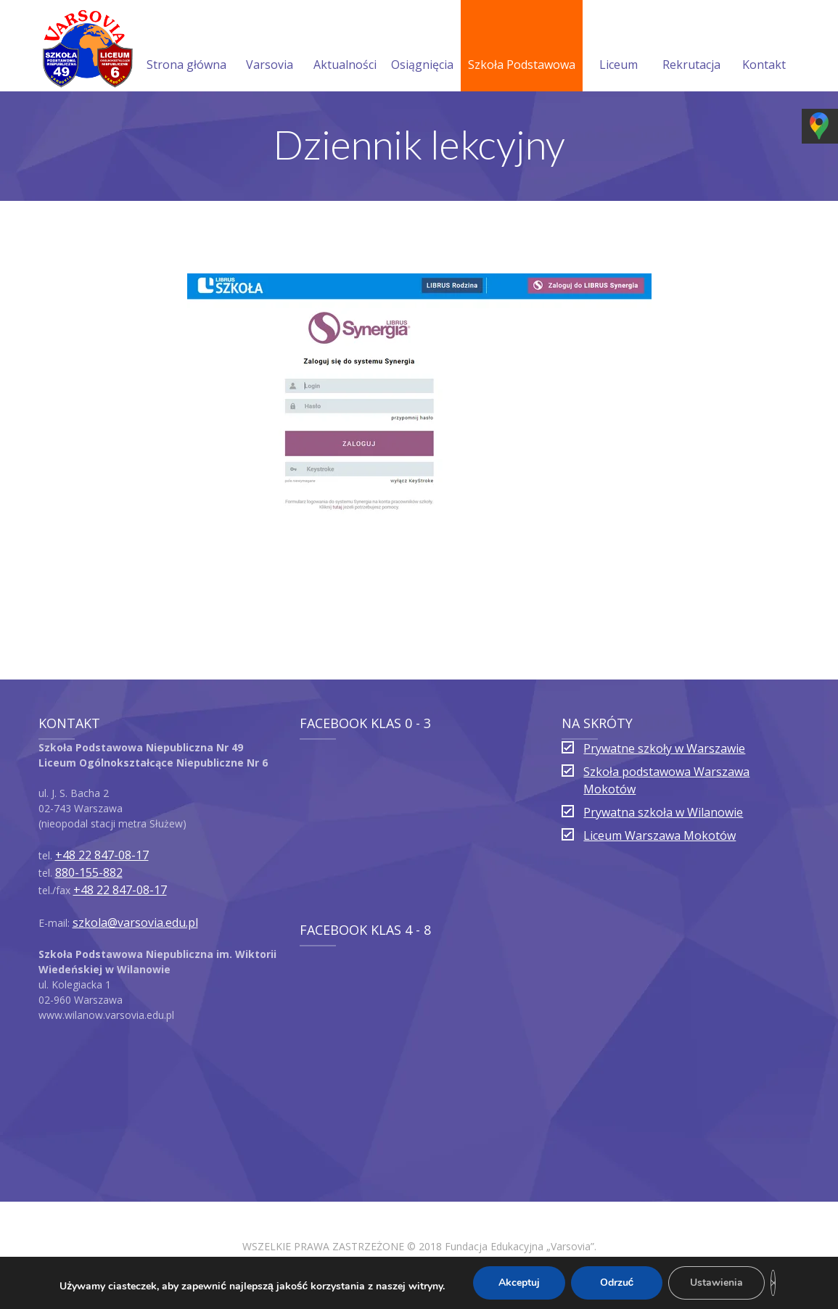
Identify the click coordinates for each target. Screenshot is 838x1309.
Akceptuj (519, 1282)
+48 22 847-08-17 (102, 855)
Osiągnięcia (422, 47)
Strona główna (186, 47)
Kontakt (764, 47)
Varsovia (269, 47)
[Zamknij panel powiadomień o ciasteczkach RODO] (773, 1283)
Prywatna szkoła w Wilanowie (663, 812)
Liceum (618, 47)
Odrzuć (617, 1282)
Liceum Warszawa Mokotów (659, 835)
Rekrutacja (691, 47)
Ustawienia (716, 1282)
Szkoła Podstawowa (521, 47)
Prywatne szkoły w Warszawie (664, 748)
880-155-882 (89, 872)
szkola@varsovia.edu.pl (135, 922)
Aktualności (345, 47)
